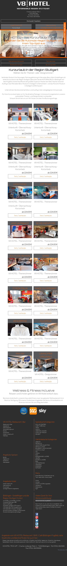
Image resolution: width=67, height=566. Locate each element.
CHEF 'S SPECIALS (40, 426)
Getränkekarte (7, 427)
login (36, 488)
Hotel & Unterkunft (8, 434)
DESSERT (37, 434)
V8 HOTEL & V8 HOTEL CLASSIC (12, 500)
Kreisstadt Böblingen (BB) (10, 502)
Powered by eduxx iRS (62, 549)
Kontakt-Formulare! (55, 507)
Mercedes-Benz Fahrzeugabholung (12, 507)
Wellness (5, 435)
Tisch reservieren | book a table (43, 477)
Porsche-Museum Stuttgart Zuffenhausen (14, 510)
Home (37, 480)
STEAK (37, 427)
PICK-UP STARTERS (40, 424)
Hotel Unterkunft (7, 483)
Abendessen (6, 462)
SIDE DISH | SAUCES (40, 431)
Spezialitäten (6, 542)
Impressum (38, 485)
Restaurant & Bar (7, 424)
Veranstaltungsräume (19, 542)
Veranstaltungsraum (8, 429)
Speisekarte (6, 426)
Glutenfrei (5, 460)
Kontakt (37, 482)
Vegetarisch (6, 459)
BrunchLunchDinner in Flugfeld (25, 540)
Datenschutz (38, 487)
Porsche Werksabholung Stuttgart (12, 512)
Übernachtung (7, 485)
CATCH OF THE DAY (41, 432)
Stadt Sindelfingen (7, 504)
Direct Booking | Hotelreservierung (44, 475)
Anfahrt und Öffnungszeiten (42, 483)
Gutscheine (6, 432)
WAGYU (37, 429)
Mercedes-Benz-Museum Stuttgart (12, 508)
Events (5, 431)
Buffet (4, 457)
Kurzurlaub (6, 487)
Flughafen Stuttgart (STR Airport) (12, 505)
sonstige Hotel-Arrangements (11, 488)
